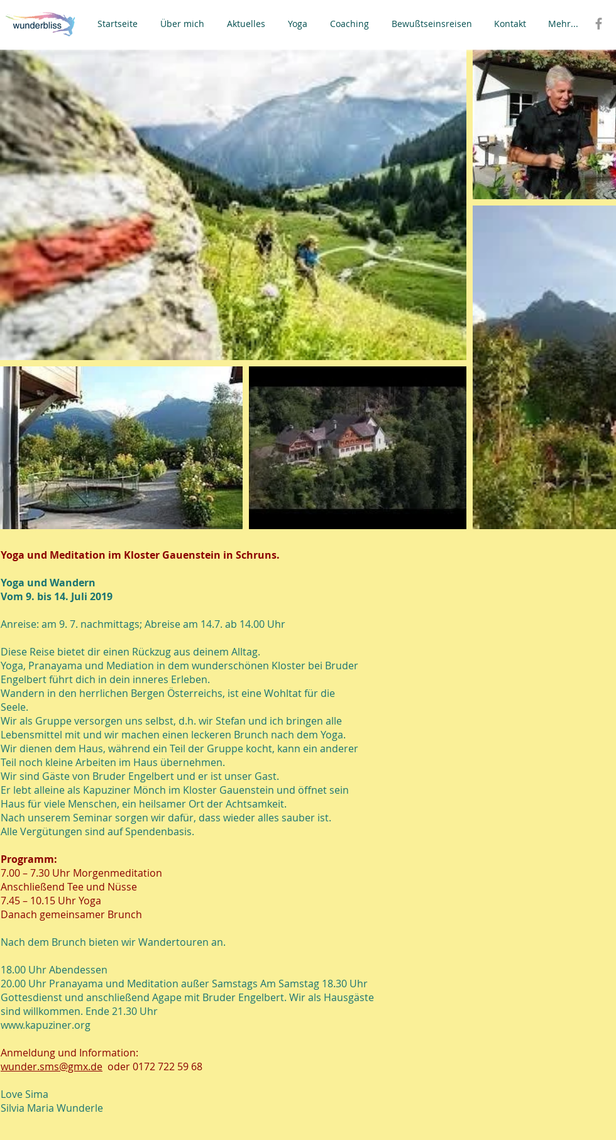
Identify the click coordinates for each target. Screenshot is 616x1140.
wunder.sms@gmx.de (51, 1066)
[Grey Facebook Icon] (599, 23)
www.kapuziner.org (46, 1025)
